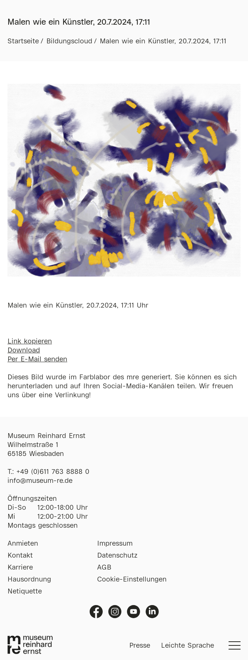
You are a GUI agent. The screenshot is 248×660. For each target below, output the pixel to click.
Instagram (114, 611)
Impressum (115, 544)
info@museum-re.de (39, 481)
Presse (139, 646)
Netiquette (24, 592)
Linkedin (152, 611)
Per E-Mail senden (37, 360)
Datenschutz (117, 556)
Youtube (133, 611)
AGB (104, 568)
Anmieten (22, 544)
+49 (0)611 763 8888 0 (52, 472)
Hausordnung (29, 580)
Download (23, 351)
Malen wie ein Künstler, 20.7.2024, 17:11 (163, 41)
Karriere (20, 568)
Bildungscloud (69, 41)
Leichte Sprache (187, 646)
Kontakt (20, 556)
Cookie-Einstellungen (132, 580)
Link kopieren (29, 342)
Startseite (23, 41)
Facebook (96, 611)
